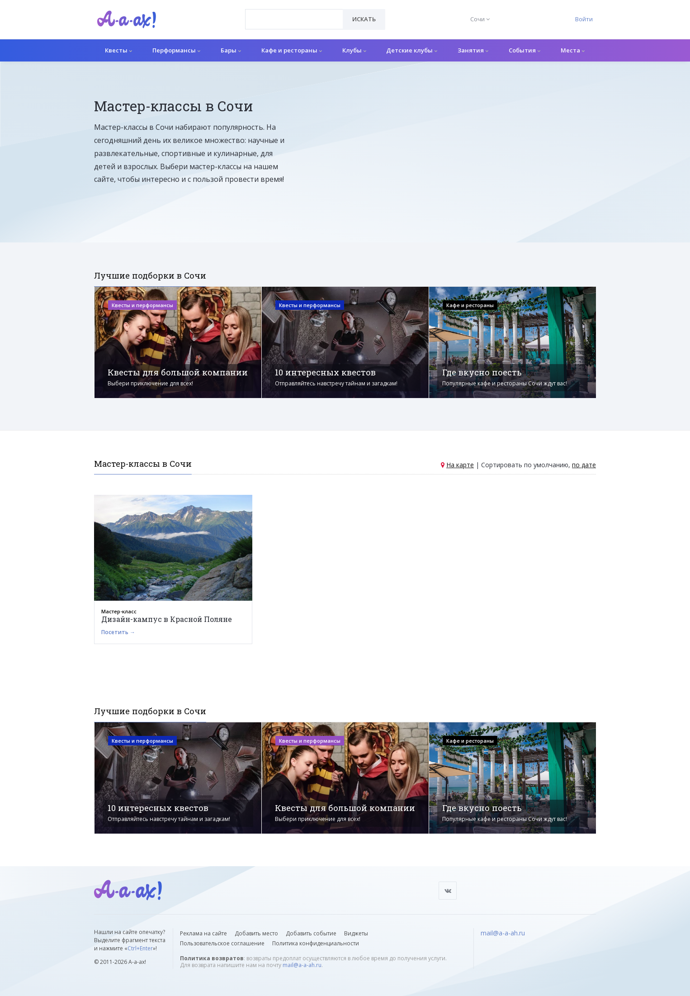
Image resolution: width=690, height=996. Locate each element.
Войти (584, 19)
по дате (584, 464)
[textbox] (294, 12)
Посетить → (118, 632)
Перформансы (176, 50)
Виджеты (356, 933)
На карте (460, 464)
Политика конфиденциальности (315, 943)
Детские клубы (411, 50)
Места (573, 50)
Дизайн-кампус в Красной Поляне (166, 619)
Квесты (118, 50)
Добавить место (256, 933)
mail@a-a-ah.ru (302, 965)
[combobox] (294, 19)
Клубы (354, 50)
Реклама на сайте (203, 933)
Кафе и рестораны (291, 50)
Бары (231, 50)
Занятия (473, 50)
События (524, 50)
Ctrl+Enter (140, 948)
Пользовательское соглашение (222, 943)
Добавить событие (311, 933)
